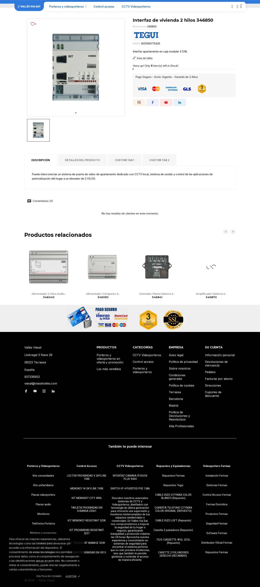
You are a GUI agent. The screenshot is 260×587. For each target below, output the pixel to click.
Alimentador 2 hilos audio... (49, 295)
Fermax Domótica (216, 504)
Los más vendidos (109, 369)
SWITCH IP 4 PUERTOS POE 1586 (130, 488)
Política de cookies (181, 385)
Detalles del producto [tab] (82, 160)
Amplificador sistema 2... (211, 295)
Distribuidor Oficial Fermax (216, 542)
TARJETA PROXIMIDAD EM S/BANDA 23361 (86, 509)
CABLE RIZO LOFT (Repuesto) (173, 520)
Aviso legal (176, 355)
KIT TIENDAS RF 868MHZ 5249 (86, 543)
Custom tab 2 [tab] (159, 160)
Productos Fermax (217, 514)
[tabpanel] (76, 67)
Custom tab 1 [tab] (124, 160)
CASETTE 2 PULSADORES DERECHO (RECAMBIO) (173, 554)
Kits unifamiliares (43, 485)
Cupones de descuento (213, 394)
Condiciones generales (177, 377)
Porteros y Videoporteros (43, 466)
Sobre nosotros (179, 368)
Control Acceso (87, 466)
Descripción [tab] (40, 160)
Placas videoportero (43, 494)
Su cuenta (213, 347)
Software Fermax (216, 533)
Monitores (43, 514)
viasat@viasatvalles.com (40, 383)
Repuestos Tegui (173, 485)
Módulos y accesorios (43, 533)
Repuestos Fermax (173, 475)
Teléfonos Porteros (43, 523)
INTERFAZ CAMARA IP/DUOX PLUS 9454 (130, 477)
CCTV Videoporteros (136, 6)
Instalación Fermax (216, 475)
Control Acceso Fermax (217, 494)
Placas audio (43, 504)
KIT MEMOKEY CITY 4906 (87, 498)
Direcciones (213, 385)
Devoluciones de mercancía (216, 363)
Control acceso (104, 6)
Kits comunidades (43, 475)
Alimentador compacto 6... (103, 295)
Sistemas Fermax (216, 485)
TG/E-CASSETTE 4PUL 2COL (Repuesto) (173, 541)
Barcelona (176, 399)
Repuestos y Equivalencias (173, 466)
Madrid (173, 405)
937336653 (32, 377)
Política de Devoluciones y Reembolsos (179, 415)
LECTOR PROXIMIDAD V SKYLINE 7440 (86, 477)
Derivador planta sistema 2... (157, 295)
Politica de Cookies (48, 576)
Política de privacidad (183, 362)
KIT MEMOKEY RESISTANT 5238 (87, 520)
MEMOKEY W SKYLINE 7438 (86, 488)
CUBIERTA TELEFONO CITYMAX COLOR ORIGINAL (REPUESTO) (173, 509)
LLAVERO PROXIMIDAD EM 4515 (87, 552)
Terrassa (175, 392)
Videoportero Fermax (216, 466)
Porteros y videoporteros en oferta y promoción (110, 358)
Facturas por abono (219, 379)
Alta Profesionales (181, 426)
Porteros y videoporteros (67, 6)
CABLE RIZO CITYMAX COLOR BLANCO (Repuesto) (173, 496)
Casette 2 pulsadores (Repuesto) (173, 530)
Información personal (220, 355)
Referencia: (139, 26)
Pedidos (210, 372)
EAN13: (136, 43)
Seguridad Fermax (216, 523)
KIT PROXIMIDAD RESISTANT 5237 (87, 531)
